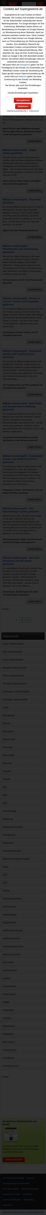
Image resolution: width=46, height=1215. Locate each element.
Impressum (34, 111)
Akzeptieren (25, 65)
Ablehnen (23, 76)
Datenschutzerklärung (16, 111)
